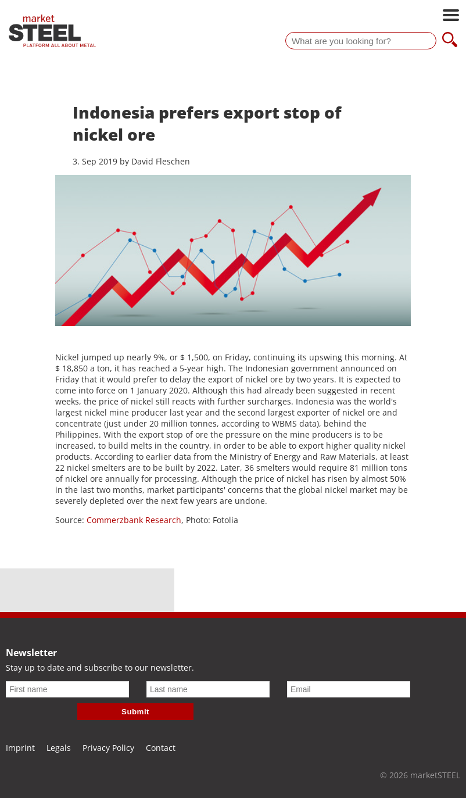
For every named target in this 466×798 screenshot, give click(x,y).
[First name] (67, 689)
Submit (135, 711)
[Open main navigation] (451, 16)
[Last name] (208, 689)
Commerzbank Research (134, 519)
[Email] (348, 689)
